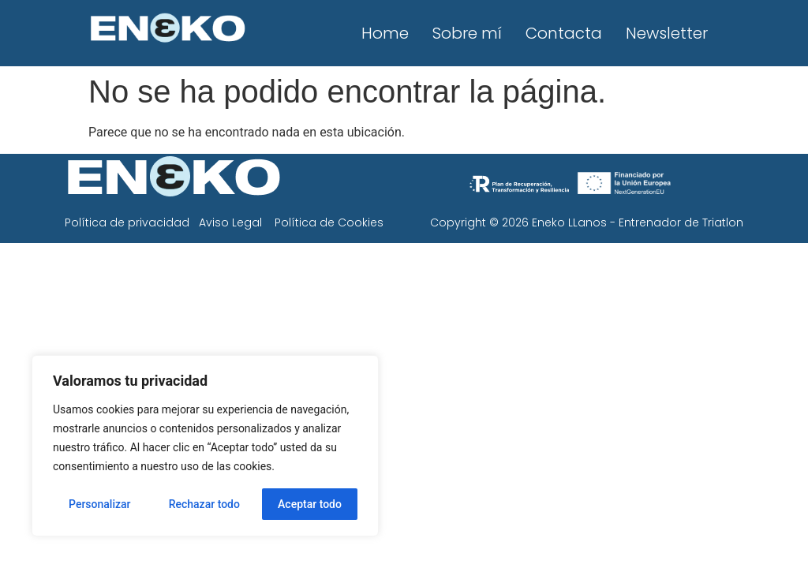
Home (385, 33)
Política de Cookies (329, 222)
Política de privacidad (127, 222)
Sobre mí (467, 33)
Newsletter (667, 33)
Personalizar (99, 504)
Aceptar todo (310, 504)
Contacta (564, 33)
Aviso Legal (230, 222)
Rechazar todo (204, 504)
